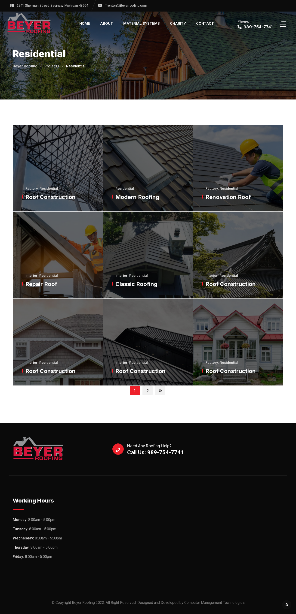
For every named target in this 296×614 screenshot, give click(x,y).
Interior (32, 276)
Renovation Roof (228, 197)
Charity (178, 23)
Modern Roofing (138, 197)
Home (84, 23)
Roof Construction (51, 197)
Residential (49, 189)
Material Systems (141, 23)
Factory (32, 189)
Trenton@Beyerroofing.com (126, 5)
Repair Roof (41, 284)
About (106, 23)
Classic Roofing (137, 284)
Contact (205, 23)
